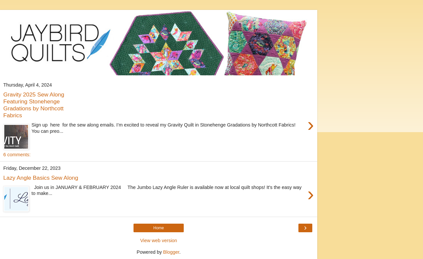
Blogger (171, 252)
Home (158, 228)
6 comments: (16, 154)
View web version (158, 240)
